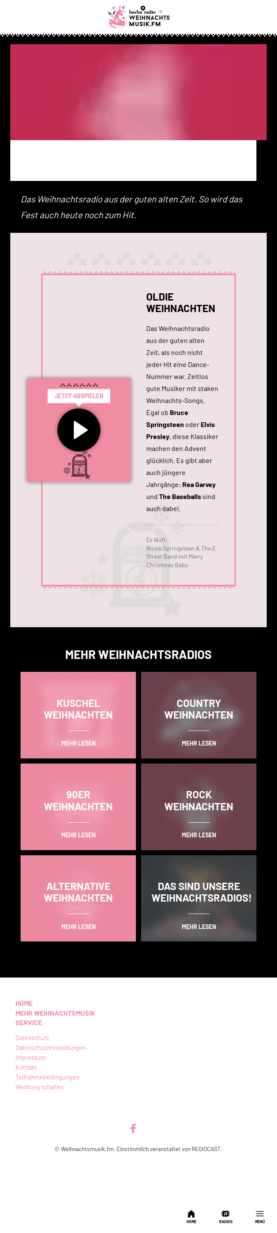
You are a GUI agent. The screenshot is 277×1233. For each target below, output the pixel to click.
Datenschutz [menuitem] (32, 1037)
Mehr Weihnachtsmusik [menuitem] (55, 1013)
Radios (225, 1217)
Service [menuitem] (28, 1022)
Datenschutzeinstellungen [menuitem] (50, 1047)
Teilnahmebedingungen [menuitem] (47, 1077)
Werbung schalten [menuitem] (39, 1087)
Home (191, 1217)
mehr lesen (78, 743)
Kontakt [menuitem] (25, 1067)
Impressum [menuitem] (30, 1057)
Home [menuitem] (24, 1003)
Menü (260, 1217)
